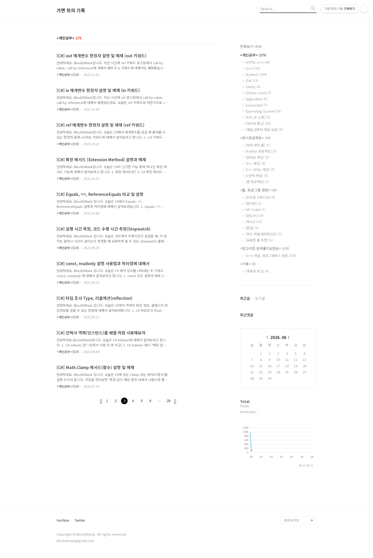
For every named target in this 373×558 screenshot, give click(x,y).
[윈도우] (254, 215)
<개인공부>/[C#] (68, 74)
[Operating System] (263, 111)
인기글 (260, 298)
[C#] (252, 80)
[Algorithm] (256, 99)
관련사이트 (291, 520)
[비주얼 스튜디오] (260, 197)
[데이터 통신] (258, 123)
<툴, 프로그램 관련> (258, 190)
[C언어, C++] (258, 62)
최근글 (245, 298)
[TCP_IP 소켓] (258, 117)
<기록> (248, 263)
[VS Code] (255, 209)
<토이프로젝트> (255, 137)
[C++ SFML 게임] (260, 169)
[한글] (252, 227)
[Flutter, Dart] (258, 92)
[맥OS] (254, 221)
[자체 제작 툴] (258, 145)
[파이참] (254, 203)
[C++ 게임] (255, 163)
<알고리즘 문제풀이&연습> (264, 248)
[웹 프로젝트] (257, 181)
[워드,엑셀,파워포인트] (264, 234)
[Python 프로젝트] (261, 151)
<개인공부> (253, 55)
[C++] (253, 68)
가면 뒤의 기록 (71, 10)
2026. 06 (278, 337)
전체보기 (251, 46)
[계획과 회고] (257, 271)
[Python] (256, 74)
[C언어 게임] (257, 175)
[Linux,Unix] (257, 105)
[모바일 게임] (257, 157)
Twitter (80, 520)
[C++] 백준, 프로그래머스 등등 (271, 255)
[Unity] (253, 86)
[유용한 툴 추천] (259, 240)
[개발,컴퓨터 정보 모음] (264, 129)
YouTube (63, 520)
